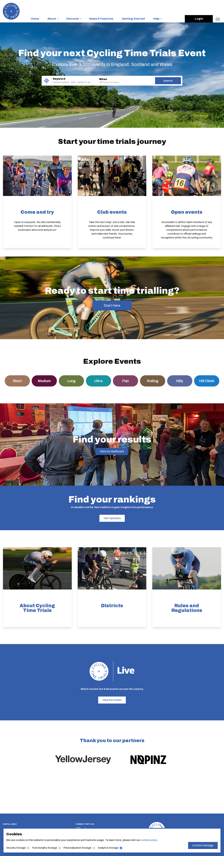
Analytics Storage (108, 848)
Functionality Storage (44, 848)
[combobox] (69, 82)
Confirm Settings (203, 845)
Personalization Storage (77, 848)
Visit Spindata (112, 518)
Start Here (112, 305)
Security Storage (16, 848)
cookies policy (149, 840)
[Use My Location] (46, 80)
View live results (112, 699)
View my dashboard (112, 451)
